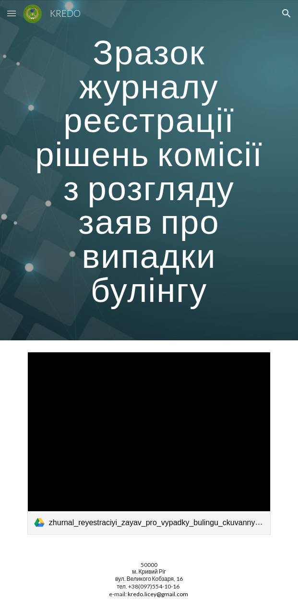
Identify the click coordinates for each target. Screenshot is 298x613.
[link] (149, 443)
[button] (11, 13)
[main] (149, 170)
